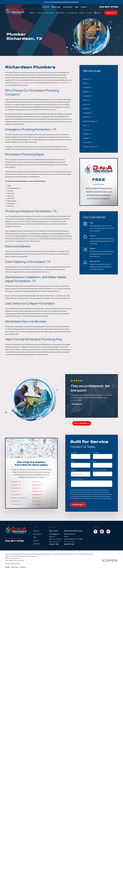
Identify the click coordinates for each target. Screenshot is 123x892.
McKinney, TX (38, 494)
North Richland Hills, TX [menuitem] (90, 121)
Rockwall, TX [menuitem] (87, 134)
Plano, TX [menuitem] (86, 125)
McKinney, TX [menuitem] (87, 117)
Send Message (78, 504)
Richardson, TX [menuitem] (88, 130)
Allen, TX (36, 482)
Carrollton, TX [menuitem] (87, 96)
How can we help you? (77, 479)
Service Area (37, 534)
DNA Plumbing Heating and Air (26, 83)
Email (94, 461)
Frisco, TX (16, 491)
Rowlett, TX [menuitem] (86, 138)
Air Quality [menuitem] (89, 13)
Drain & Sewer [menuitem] (49, 13)
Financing (45, 7)
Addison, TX (16, 482)
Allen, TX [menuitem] (86, 83)
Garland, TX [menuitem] (86, 109)
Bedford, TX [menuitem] (87, 92)
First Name (74, 452)
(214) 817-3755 (54, 544)
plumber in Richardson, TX (62, 83)
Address (73, 470)
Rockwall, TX (38, 501)
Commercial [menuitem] (98, 13)
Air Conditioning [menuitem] (72, 13)
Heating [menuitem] (81, 13)
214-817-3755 (108, 7)
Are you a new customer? (100, 470)
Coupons (83, 7)
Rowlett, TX (16, 504)
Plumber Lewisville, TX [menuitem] (90, 147)
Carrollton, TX (17, 488)
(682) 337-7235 (69, 544)
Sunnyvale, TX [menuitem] (87, 142)
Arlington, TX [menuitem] (87, 87)
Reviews (36, 540)
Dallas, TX (37, 488)
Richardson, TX (17, 501)
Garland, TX (37, 491)
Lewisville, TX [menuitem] (87, 113)
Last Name (96, 452)
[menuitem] (7, 567)
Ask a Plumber (67, 7)
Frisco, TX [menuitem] (86, 104)
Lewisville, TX (17, 494)
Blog (76, 7)
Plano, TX (37, 498)
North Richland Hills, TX (20, 498)
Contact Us (111, 13)
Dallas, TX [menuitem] (86, 100)
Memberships (56, 7)
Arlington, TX (17, 485)
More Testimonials (81, 423)
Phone (72, 461)
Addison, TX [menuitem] (87, 79)
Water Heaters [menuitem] (60, 13)
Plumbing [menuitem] (40, 13)
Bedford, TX (37, 485)
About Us (36, 531)
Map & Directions (54, 542)
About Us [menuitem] (33, 13)
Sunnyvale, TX (38, 504)
